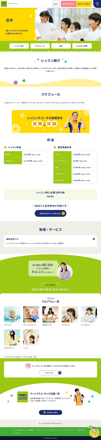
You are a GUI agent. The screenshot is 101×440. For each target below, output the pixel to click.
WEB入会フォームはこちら (50, 213)
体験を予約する (69, 4)
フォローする (49, 373)
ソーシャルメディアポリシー (67, 430)
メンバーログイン (56, 3)
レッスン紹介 (19, 46)
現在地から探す (50, 412)
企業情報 (30, 430)
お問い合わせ (81, 430)
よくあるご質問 (81, 46)
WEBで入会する (84, 4)
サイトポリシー (53, 430)
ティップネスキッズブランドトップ (50, 423)
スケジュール (40, 46)
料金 (61, 46)
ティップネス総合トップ (19, 430)
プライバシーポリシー (41, 430)
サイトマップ (16, 433)
